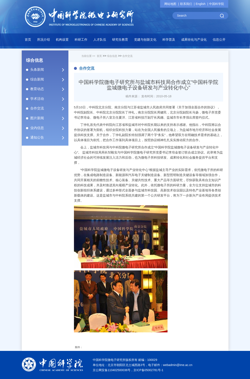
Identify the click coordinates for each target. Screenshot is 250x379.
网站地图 (170, 4)
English (200, 4)
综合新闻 (49, 79)
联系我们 (186, 4)
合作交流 (49, 108)
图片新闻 (49, 118)
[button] (81, 40)
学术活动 (49, 99)
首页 (28, 39)
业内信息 (49, 128)
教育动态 (49, 89)
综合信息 (112, 56)
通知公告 (49, 137)
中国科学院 (216, 4)
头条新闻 (49, 70)
